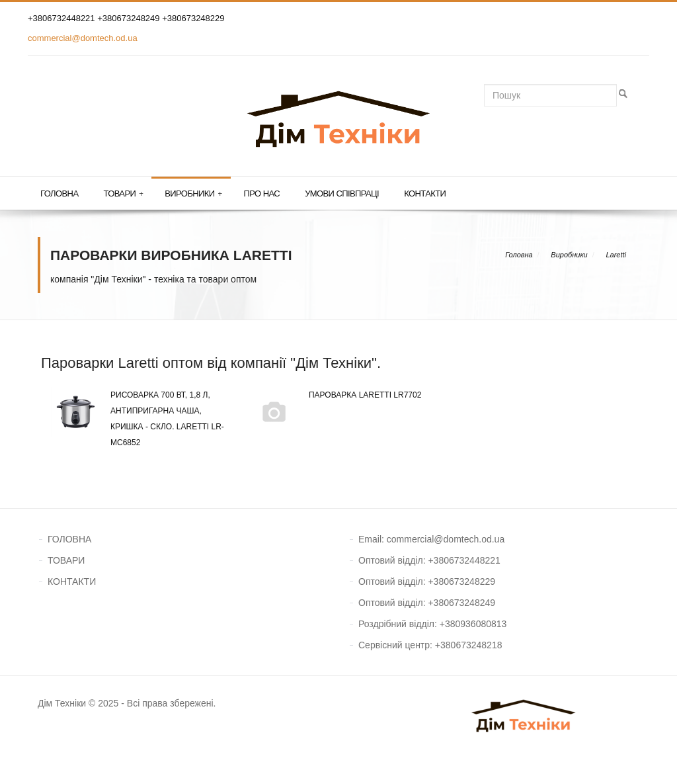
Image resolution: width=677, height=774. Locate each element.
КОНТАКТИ (72, 581)
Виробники (193, 194)
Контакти (425, 193)
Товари (123, 194)
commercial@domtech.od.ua (83, 38)
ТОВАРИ (66, 560)
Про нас (262, 193)
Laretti (616, 255)
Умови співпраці (342, 193)
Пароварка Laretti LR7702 (335, 395)
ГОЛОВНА (69, 539)
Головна (59, 193)
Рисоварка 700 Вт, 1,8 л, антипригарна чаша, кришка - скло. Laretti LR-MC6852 (137, 417)
